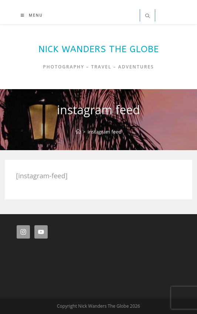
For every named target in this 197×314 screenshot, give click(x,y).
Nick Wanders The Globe (98, 49)
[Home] (78, 131)
